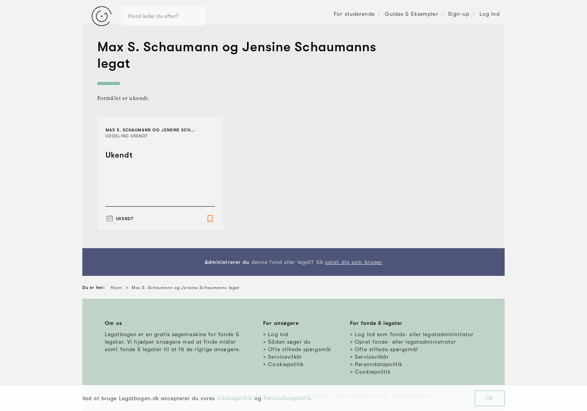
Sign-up (458, 14)
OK (489, 398)
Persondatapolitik (287, 398)
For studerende (354, 14)
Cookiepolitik (235, 398)
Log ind (490, 14)
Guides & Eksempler (411, 14)
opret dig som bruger (353, 262)
